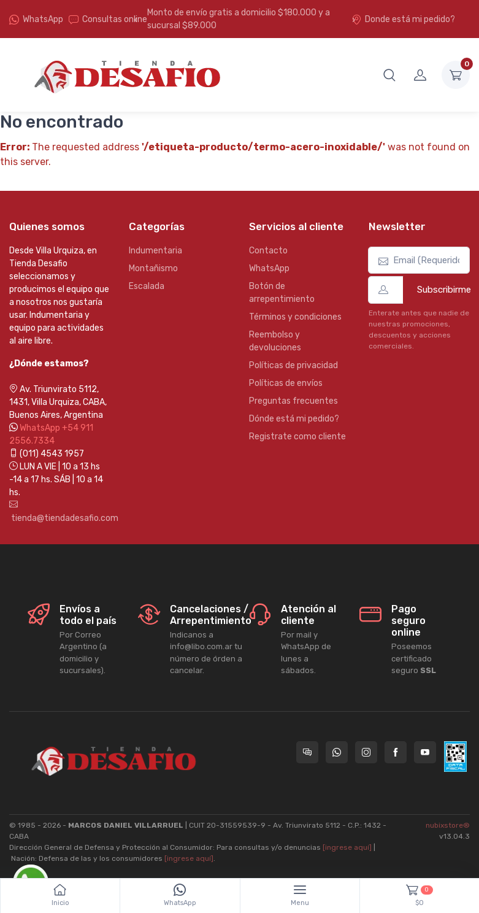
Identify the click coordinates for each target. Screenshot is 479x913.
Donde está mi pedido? (403, 19)
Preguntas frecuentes (293, 401)
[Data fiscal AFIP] (455, 756)
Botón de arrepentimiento (282, 292)
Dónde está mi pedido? (294, 419)
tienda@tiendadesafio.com (59, 511)
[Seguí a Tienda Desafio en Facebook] (396, 752)
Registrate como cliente (297, 436)
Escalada (146, 286)
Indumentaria (155, 250)
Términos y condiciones (295, 317)
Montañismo (153, 268)
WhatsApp (43, 19)
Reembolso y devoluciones (275, 341)
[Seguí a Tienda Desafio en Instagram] (366, 752)
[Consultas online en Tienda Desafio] (307, 752)
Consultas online (108, 19)
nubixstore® (448, 825)
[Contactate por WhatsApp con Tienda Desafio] (337, 752)
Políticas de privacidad (293, 365)
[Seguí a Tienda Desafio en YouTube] (425, 752)
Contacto (268, 250)
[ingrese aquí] (347, 847)
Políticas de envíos (286, 383)
